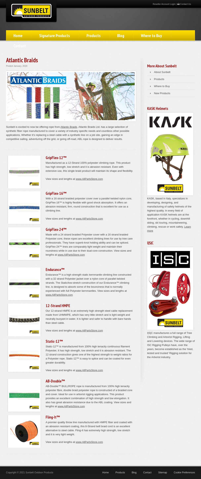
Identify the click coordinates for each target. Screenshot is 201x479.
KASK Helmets (157, 108)
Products (93, 35)
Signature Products (54, 35)
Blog (120, 35)
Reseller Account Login (164, 4)
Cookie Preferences (184, 472)
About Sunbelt (162, 72)
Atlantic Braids (69, 126)
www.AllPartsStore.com (89, 178)
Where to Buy (151, 35)
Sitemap (162, 472)
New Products (162, 93)
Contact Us (184, 4)
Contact (19, 46)
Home (18, 35)
